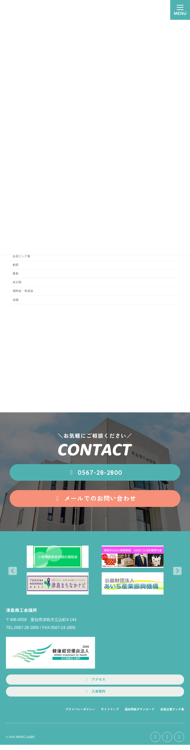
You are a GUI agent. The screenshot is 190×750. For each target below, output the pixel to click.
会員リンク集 (21, 256)
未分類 (17, 282)
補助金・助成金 (23, 291)
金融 (16, 299)
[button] (95, 472)
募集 (16, 273)
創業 (16, 265)
